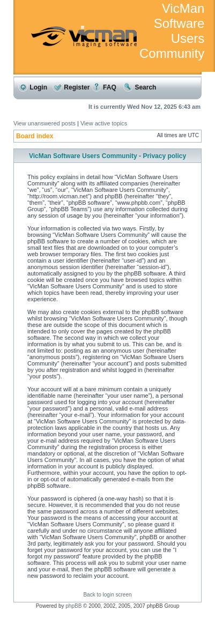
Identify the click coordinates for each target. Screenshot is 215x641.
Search (139, 87)
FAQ (104, 87)
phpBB (73, 606)
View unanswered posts (44, 123)
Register (71, 87)
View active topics (103, 123)
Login (32, 87)
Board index (34, 136)
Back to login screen (107, 595)
